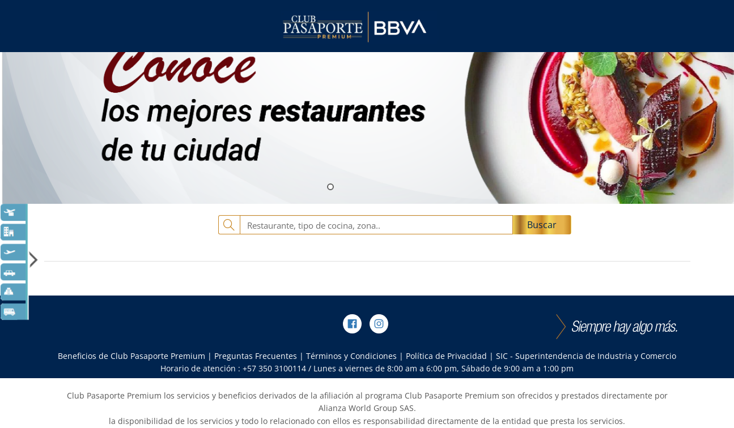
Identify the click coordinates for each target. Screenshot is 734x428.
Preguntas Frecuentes (255, 355)
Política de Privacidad (446, 355)
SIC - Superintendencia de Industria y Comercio (586, 355)
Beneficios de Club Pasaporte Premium (131, 355)
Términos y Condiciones (351, 355)
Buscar (542, 225)
